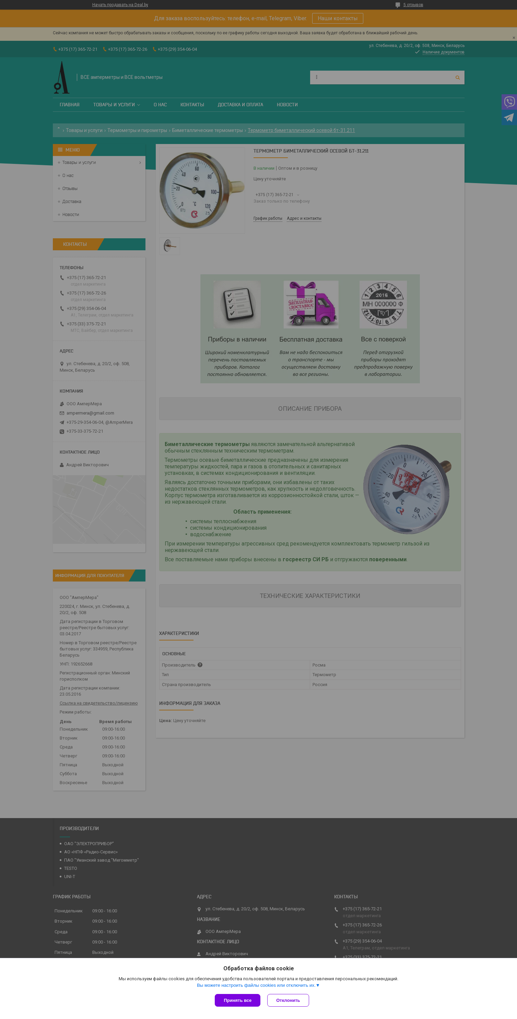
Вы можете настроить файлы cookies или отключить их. (256, 985)
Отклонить (288, 1000)
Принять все (237, 1000)
